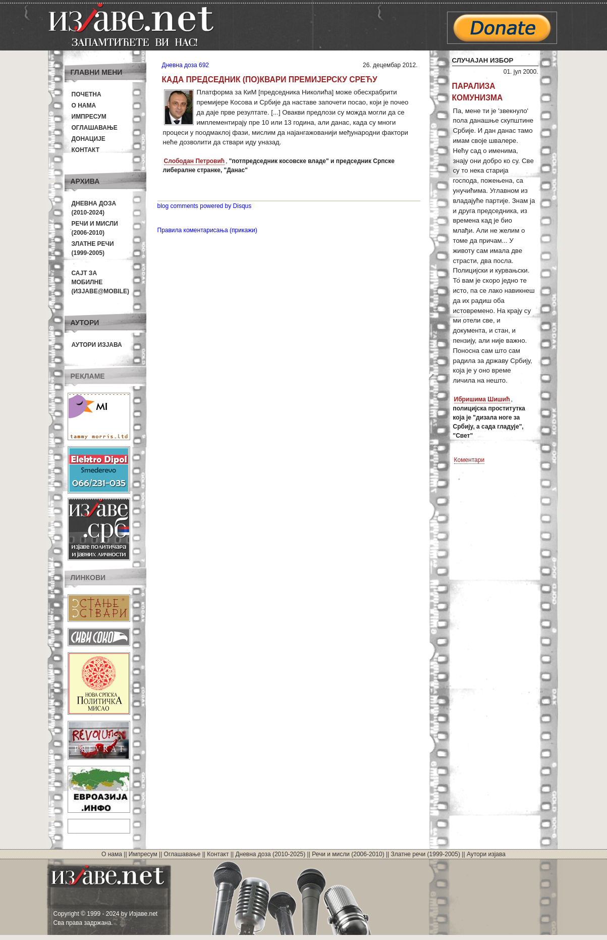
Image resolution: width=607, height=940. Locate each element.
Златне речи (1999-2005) (425, 854)
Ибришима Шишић (482, 399)
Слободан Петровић (194, 161)
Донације (88, 138)
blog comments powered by (204, 206)
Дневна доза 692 (185, 65)
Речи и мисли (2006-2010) (348, 854)
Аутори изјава (97, 344)
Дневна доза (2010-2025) (270, 854)
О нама (84, 105)
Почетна (86, 94)
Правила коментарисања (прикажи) (207, 230)
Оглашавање (95, 127)
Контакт (86, 149)
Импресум (89, 116)
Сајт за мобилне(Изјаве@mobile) (101, 282)
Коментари (469, 459)
